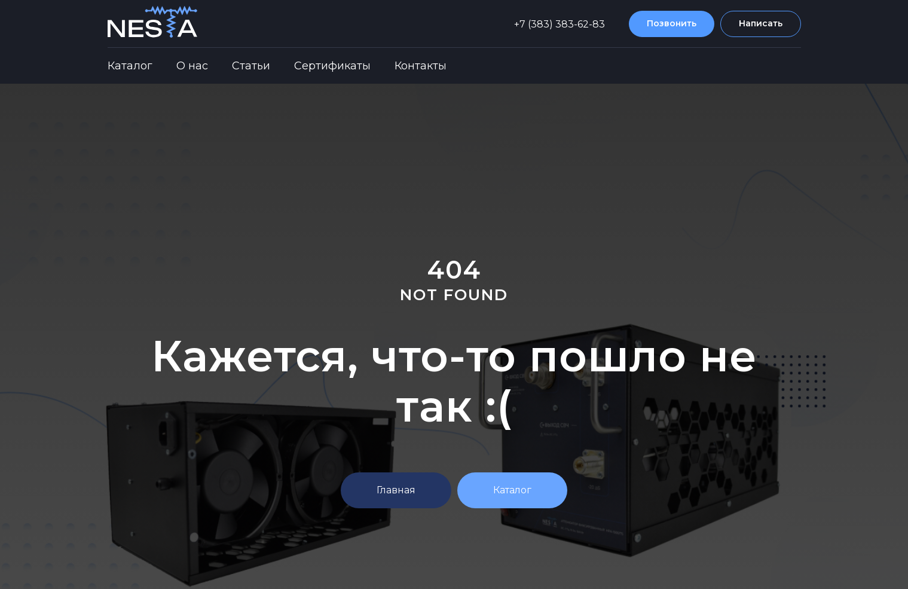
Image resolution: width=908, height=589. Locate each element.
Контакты (421, 65)
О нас (192, 65)
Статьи (251, 65)
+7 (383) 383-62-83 (559, 24)
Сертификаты (332, 65)
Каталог (130, 65)
